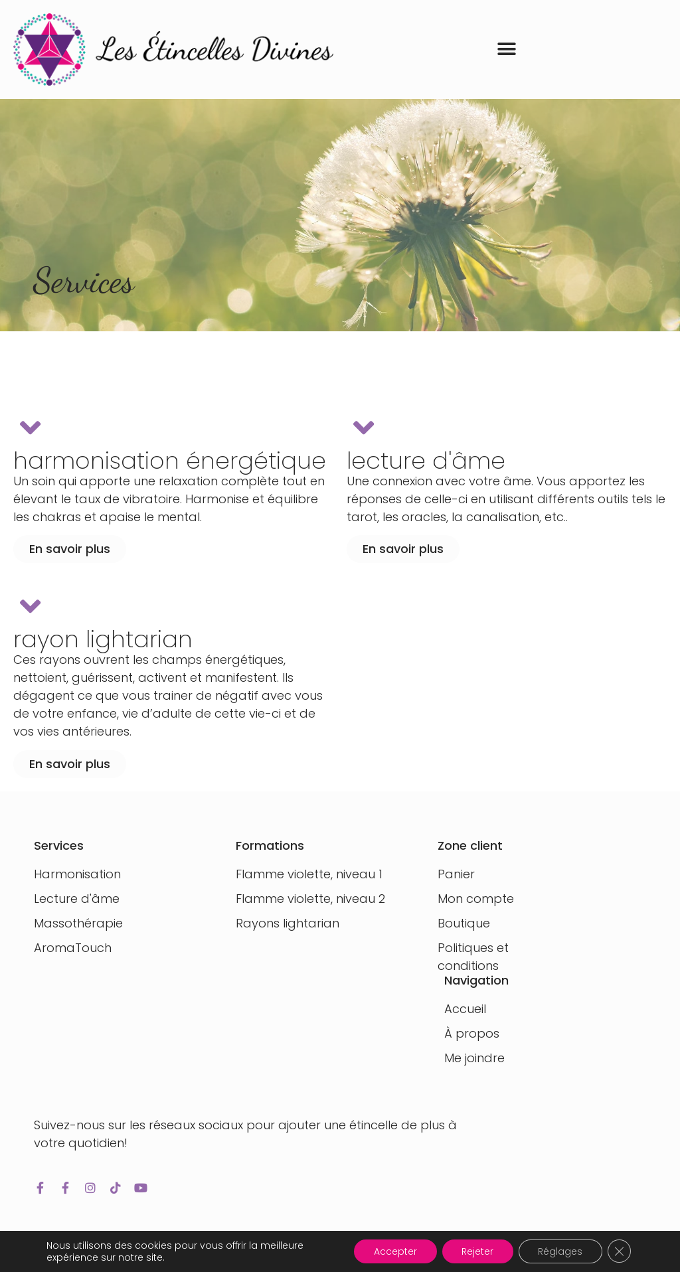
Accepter (393, 1251)
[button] (507, 49)
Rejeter (476, 1251)
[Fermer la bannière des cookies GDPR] (619, 1251)
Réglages (559, 1251)
